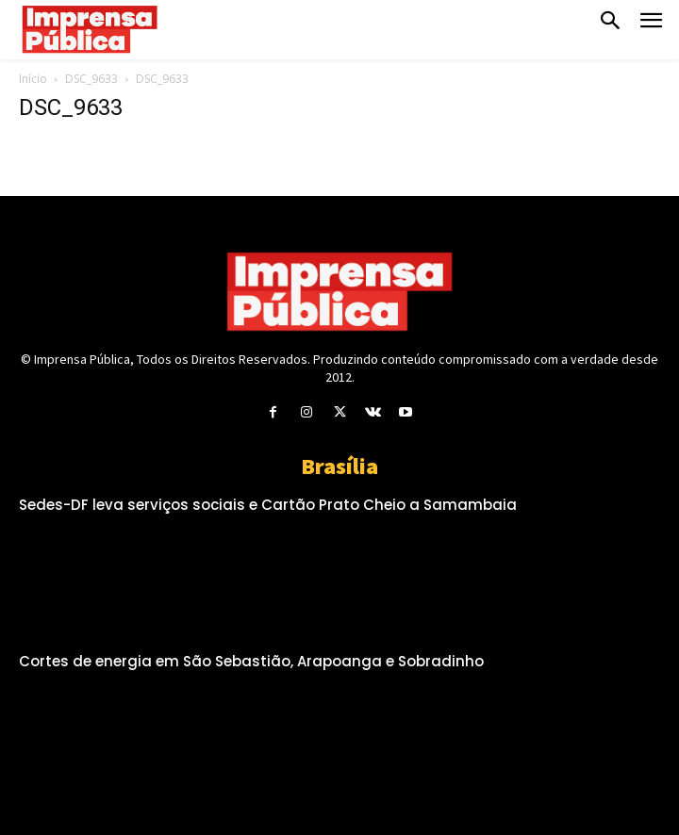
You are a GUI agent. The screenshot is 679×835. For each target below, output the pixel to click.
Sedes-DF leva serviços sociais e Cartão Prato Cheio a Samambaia (268, 505)
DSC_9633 (91, 79)
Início (33, 79)
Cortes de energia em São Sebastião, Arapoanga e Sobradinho (251, 661)
